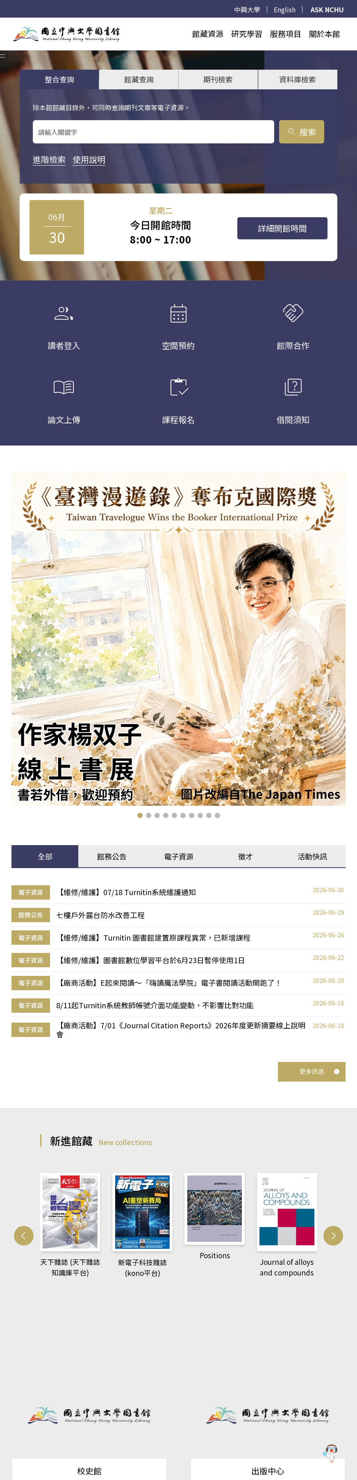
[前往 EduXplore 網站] (330, 1451)
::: (2, 22)
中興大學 (247, 9)
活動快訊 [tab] (312, 856)
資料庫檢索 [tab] (297, 79)
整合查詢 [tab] (59, 79)
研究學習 (246, 33)
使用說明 (89, 159)
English (285, 9)
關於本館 (324, 33)
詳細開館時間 (282, 228)
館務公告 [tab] (112, 856)
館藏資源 (207, 33)
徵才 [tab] (245, 856)
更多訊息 (320, 1071)
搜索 (301, 132)
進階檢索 (49, 159)
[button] (140, 815)
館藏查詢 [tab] (139, 79)
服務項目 (285, 33)
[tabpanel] (178, 962)
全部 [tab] (45, 856)
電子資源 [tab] (178, 856)
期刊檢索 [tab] (218, 79)
